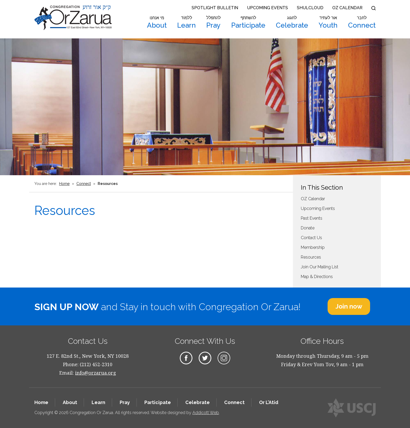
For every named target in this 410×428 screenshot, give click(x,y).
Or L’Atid (268, 402)
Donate (307, 227)
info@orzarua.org (95, 373)
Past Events (311, 218)
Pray (213, 22)
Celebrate (292, 22)
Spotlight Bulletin (215, 7)
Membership (313, 247)
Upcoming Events (267, 7)
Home (64, 184)
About (157, 22)
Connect (362, 22)
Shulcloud (310, 7)
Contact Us (311, 237)
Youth (328, 22)
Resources (311, 257)
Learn (186, 22)
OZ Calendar (347, 7)
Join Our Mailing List (319, 266)
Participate (248, 22)
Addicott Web (205, 412)
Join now (348, 306)
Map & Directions (317, 276)
